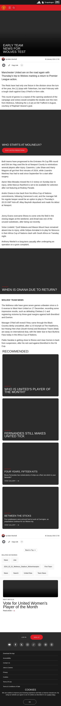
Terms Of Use (7, 682)
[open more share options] (21, 65)
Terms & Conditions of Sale (11, 686)
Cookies (5, 677)
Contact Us (6, 663)
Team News (42, 573)
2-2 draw (19, 88)
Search (15, 573)
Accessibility (7, 658)
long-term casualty (28, 241)
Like (14, 560)
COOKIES (30, 690)
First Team (48, 566)
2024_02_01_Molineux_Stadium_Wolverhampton (21, 566)
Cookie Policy (51, 695)
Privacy (5, 672)
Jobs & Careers (8, 667)
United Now (28, 573)
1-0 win (30, 103)
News (6, 560)
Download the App (8, 653)
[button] (9, 8)
